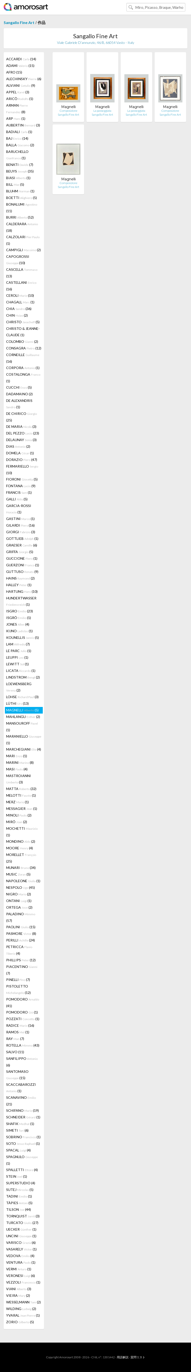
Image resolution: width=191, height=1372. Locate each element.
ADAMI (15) (20, 65)
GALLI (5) (17, 499)
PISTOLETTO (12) (18, 989)
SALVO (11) (15, 1052)
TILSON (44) (18, 1209)
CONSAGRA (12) (23, 348)
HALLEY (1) (18, 585)
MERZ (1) (17, 802)
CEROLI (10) (20, 295)
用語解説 (123, 1357)
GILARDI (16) (20, 525)
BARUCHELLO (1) (17, 154)
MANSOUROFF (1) (22, 726)
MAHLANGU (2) (23, 717)
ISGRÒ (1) (18, 618)
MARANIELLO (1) (23, 739)
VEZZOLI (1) (23, 1282)
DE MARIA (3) (21, 426)
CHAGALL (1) (20, 302)
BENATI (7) (19, 164)
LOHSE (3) (22, 697)
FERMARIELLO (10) (22, 469)
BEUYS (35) (20, 171)
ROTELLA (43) (22, 1045)
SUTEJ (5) (19, 1189)
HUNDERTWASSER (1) (21, 601)
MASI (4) (17, 769)
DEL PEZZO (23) (22, 433)
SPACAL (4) (18, 1150)
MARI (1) (16, 756)
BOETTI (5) (21, 198)
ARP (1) (15, 118)
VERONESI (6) (20, 1275)
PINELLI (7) (18, 979)
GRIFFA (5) (19, 552)
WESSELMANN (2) (23, 1302)
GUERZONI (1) (22, 565)
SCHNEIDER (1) (23, 1117)
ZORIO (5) (20, 1322)
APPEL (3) (17, 92)
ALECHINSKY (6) (23, 79)
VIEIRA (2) (18, 1295)
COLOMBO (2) (22, 341)
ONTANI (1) (18, 901)
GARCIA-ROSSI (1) (18, 509)
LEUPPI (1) (17, 657)
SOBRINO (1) (23, 1137)
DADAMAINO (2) (19, 394)
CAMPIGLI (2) (23, 250)
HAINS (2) (20, 578)
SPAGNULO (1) (22, 1160)
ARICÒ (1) (19, 99)
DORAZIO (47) (21, 459)
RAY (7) (15, 1039)
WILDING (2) (21, 1309)
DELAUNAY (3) (21, 440)
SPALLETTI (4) (22, 1170)
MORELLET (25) (21, 858)
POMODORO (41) (22, 1002)
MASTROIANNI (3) (18, 779)
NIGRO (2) (18, 894)
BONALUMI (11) (21, 207)
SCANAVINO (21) (21, 1100)
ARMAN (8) (17, 108)
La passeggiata (102, 110)
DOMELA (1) (20, 453)
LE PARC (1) (18, 651)
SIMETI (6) (17, 1130)
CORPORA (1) (23, 368)
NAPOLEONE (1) (23, 881)
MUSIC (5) (18, 874)
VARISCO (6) (21, 1242)
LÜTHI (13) (17, 703)
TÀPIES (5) (19, 1203)
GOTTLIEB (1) (22, 538)
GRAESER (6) (21, 545)
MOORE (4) (19, 848)
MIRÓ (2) (16, 822)
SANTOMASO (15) (17, 1074)
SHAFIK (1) (20, 1124)
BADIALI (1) (19, 132)
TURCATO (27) (22, 1223)
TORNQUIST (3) (23, 1216)
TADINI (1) (19, 1196)
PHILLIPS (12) (21, 960)
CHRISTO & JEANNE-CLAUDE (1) (23, 331)
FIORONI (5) (22, 479)
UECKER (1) (21, 1229)
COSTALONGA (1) (23, 377)
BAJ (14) (17, 138)
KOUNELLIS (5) (22, 637)
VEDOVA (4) (20, 1256)
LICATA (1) (20, 670)
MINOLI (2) (18, 815)
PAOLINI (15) (20, 927)
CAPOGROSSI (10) (17, 259)
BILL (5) (15, 184)
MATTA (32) (21, 789)
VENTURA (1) (20, 1262)
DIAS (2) (18, 446)
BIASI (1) (18, 178)
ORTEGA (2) (19, 907)
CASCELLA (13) (21, 272)
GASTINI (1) (20, 519)
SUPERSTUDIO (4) (20, 1183)
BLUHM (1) (20, 191)
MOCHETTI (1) (22, 831)
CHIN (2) (17, 315)
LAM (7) (18, 644)
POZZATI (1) (22, 1019)
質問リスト (138, 1357)
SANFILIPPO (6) (22, 1061)
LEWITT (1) (17, 664)
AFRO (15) (14, 72)
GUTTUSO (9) (22, 571)
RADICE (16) (20, 1025)
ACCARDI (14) (21, 59)
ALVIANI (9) (20, 85)
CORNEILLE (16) (22, 358)
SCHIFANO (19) (22, 1110)
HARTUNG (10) (22, 591)
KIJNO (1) (19, 631)
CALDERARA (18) (22, 227)
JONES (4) (17, 624)
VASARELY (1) (21, 1249)
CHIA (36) (18, 309)
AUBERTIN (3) (23, 125)
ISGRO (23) (19, 611)
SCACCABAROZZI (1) (21, 1087)
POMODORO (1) (22, 1012)
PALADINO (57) (20, 917)
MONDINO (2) (20, 841)
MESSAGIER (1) (21, 808)
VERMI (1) (18, 1269)
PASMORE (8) (21, 933)
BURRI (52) (20, 217)
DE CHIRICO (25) (21, 416)
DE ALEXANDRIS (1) (19, 403)
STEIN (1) (16, 1176)
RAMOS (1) (17, 1032)
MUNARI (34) (21, 867)
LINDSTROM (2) (23, 677)
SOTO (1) (23, 1143)
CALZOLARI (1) (23, 240)
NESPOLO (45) (20, 887)
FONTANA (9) (20, 486)
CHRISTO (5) (23, 322)
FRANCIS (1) (19, 492)
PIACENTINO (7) (21, 969)
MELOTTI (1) (21, 795)
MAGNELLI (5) (22, 710)
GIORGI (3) (20, 532)
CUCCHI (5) (19, 387)
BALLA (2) (20, 145)
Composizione (68, 110)
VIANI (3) (18, 1289)
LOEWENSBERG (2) (18, 687)
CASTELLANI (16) (21, 285)
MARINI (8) (20, 762)
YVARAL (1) (23, 1315)
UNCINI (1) (21, 1236)
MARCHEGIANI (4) (23, 749)
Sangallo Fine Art (19, 22)
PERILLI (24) (20, 940)
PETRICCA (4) (19, 950)
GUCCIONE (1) (21, 558)
